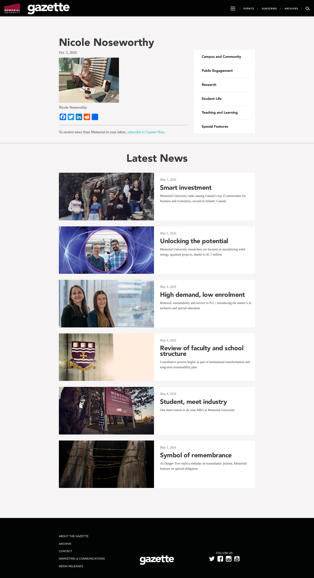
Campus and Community (221, 57)
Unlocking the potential (194, 241)
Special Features (215, 126)
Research (209, 85)
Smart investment (185, 187)
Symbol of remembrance (196, 455)
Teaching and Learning (220, 112)
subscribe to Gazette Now (145, 132)
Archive (65, 543)
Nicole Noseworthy (106, 42)
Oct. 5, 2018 (68, 53)
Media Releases (71, 566)
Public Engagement (217, 71)
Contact (65, 551)
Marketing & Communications (82, 558)
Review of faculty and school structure (201, 350)
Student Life (211, 99)
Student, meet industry (193, 401)
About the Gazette (74, 536)
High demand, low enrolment (202, 294)
